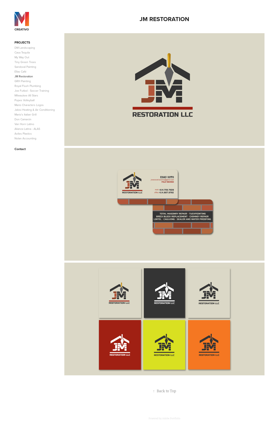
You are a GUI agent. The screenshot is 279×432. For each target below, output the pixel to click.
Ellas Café (20, 72)
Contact (20, 149)
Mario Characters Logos (29, 105)
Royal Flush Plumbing (27, 86)
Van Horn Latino (24, 124)
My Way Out (21, 57)
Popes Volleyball (24, 100)
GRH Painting (22, 81)
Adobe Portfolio (171, 418)
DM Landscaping (24, 48)
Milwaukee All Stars (26, 95)
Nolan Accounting (25, 138)
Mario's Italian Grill (25, 114)
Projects (22, 42)
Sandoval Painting (25, 67)
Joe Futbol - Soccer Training (31, 91)
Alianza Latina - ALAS (27, 129)
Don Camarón (22, 119)
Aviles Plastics (23, 134)
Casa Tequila (22, 52)
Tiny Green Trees (25, 62)
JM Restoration (23, 76)
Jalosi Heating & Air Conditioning (34, 110)
